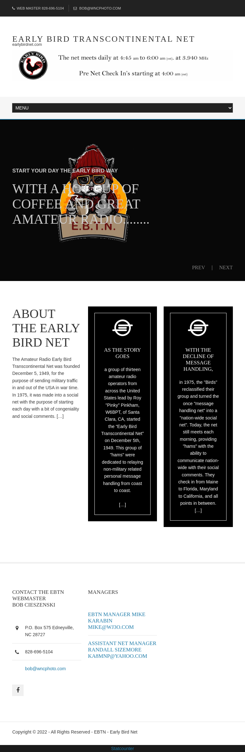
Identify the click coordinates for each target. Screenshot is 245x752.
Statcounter (122, 748)
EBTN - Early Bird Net (115, 731)
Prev (198, 267)
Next (226, 267)
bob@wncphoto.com (45, 668)
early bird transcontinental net (103, 39)
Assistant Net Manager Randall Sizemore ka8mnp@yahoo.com (122, 649)
